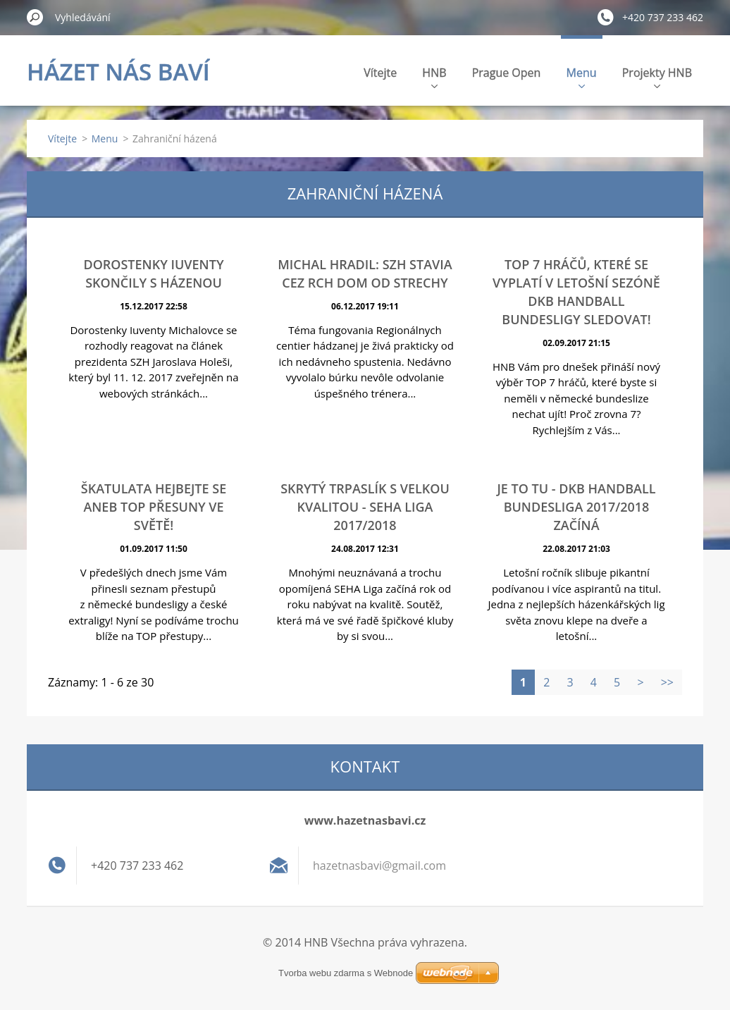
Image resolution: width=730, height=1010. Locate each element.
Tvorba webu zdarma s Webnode (345, 973)
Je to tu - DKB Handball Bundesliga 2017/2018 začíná (576, 507)
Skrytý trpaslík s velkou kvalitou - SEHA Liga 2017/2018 (365, 507)
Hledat (35, 17)
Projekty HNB (657, 76)
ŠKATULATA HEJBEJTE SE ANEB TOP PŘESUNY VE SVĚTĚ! (153, 507)
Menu (581, 76)
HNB (434, 76)
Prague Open (506, 72)
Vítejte (380, 72)
